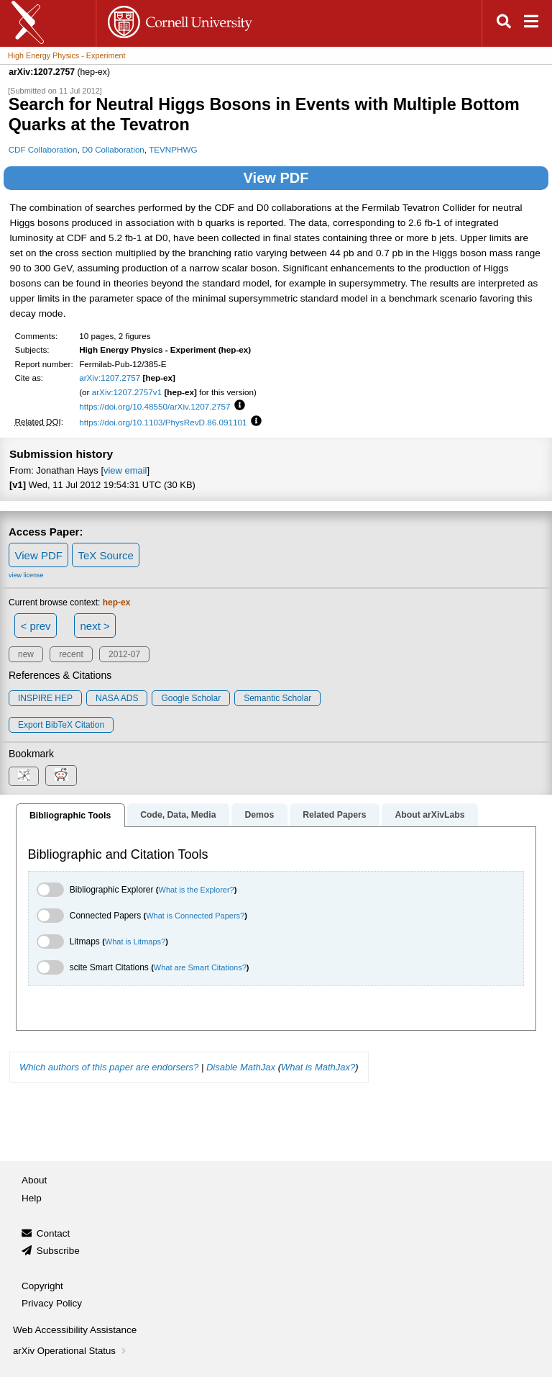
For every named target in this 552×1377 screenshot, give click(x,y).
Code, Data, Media (178, 815)
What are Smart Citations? (200, 967)
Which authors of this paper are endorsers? (108, 1067)
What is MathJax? (318, 1067)
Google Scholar (191, 698)
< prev (36, 626)
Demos (259, 815)
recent (71, 654)
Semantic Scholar (277, 698)
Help (32, 1198)
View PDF (276, 178)
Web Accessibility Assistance (75, 1329)
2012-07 (124, 654)
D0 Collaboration (113, 149)
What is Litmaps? (135, 941)
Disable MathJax (240, 1067)
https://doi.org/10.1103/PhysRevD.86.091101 (163, 422)
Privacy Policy (52, 1303)
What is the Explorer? (196, 889)
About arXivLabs (429, 815)
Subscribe (58, 1250)
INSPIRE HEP (45, 698)
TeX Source (106, 555)
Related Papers (334, 815)
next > (94, 626)
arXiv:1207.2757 (109, 377)
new (26, 654)
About (34, 1180)
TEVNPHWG (173, 149)
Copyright (42, 1286)
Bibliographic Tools (70, 816)
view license (26, 575)
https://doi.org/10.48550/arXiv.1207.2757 (154, 406)
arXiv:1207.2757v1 (127, 392)
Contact (53, 1233)
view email (125, 470)
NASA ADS (117, 698)
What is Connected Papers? (195, 915)
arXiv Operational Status (71, 1350)
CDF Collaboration (43, 149)
